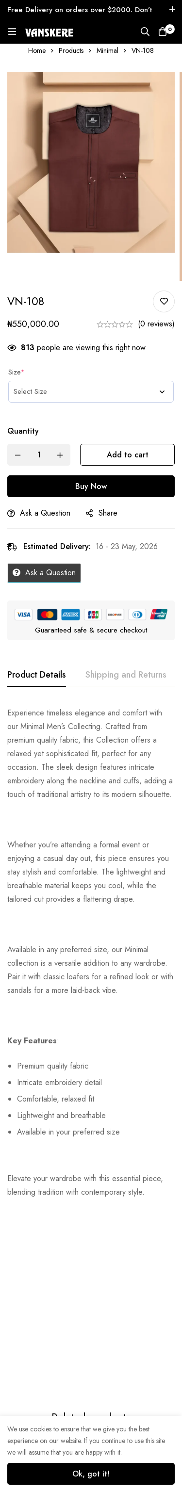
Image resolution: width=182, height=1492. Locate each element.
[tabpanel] (91, 952)
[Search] (145, 31)
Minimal (107, 50)
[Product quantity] (38, 455)
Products (71, 50)
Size (16, 372)
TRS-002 (20, 1406)
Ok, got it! (91, 1473)
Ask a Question (45, 513)
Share (108, 513)
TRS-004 (108, 1369)
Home (37, 50)
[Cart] (162, 31)
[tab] (36, 675)
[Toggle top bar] (172, 9)
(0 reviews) (156, 323)
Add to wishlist (164, 301)
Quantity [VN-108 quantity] (23, 431)
